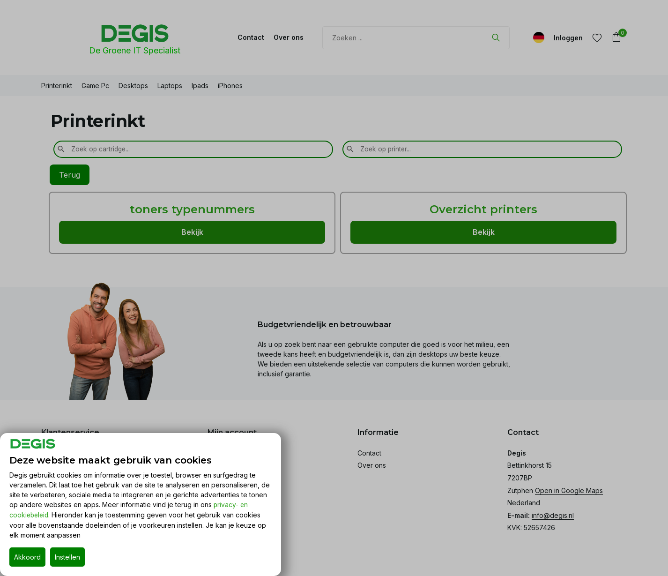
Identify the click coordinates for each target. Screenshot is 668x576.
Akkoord (27, 557)
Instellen (67, 557)
